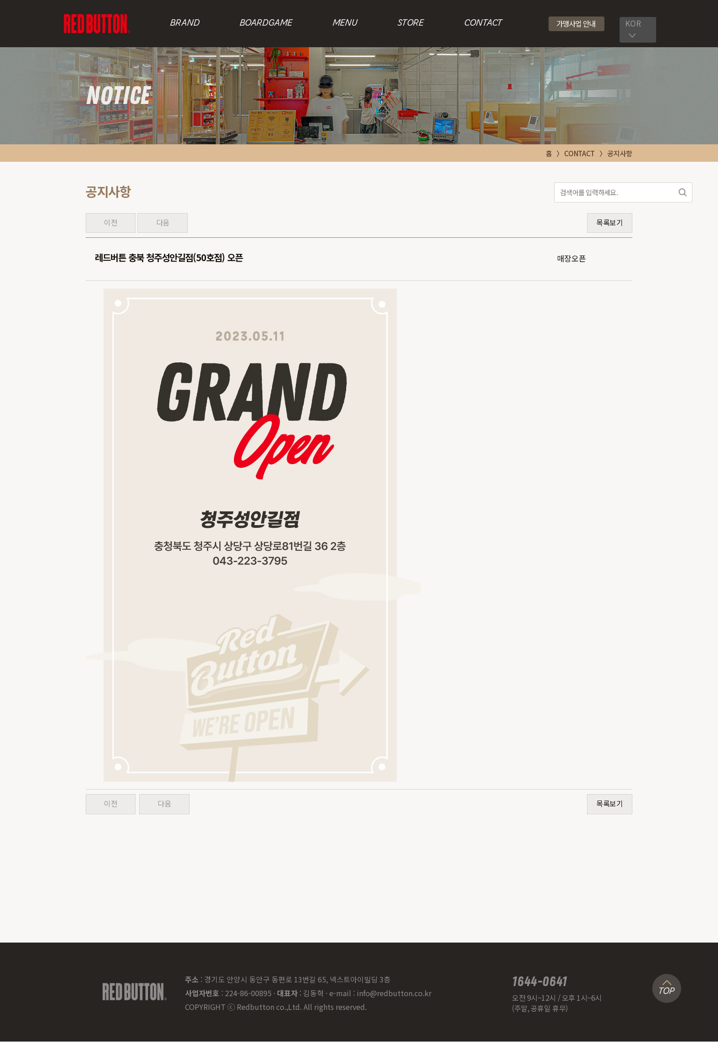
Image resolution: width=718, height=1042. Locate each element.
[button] (577, 23)
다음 (162, 222)
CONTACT (483, 23)
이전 (110, 222)
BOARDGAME (265, 23)
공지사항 (619, 153)
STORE (410, 23)
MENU (345, 23)
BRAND (185, 23)
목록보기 (609, 222)
